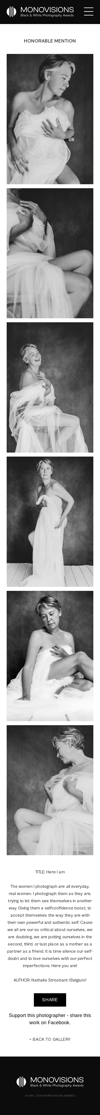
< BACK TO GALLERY (50, 1039)
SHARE (50, 1000)
